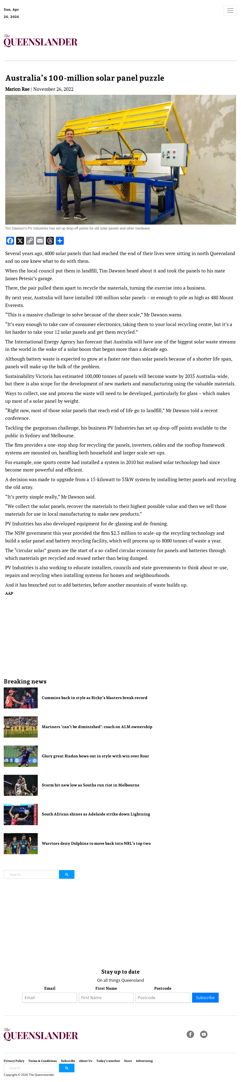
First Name (106, 988)
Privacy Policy (14, 1061)
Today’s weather (108, 1061)
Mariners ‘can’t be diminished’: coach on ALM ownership (97, 726)
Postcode (163, 988)
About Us (85, 1061)
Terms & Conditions (42, 1061)
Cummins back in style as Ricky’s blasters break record (94, 697)
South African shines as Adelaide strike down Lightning (96, 814)
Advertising (144, 1061)
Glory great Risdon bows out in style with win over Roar (95, 756)
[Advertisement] (120, 637)
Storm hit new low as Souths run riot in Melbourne (90, 785)
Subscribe (205, 997)
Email (49, 988)
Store (128, 1061)
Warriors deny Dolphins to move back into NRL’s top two (96, 843)
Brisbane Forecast (45, 18)
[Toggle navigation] (230, 10)
